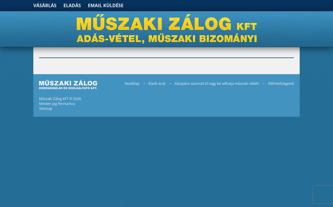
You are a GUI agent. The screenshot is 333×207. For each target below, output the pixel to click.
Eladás (72, 5)
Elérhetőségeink (281, 83)
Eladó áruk (157, 83)
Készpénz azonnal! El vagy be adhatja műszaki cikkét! (217, 83)
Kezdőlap (132, 83)
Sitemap (45, 108)
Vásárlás (45, 5)
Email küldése (106, 5)
